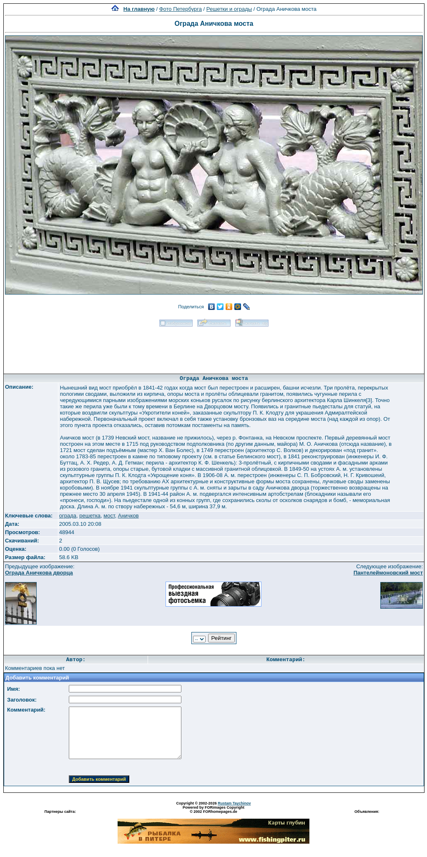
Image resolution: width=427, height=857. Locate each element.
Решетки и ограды (229, 9)
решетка (89, 515)
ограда (67, 515)
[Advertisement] (214, 347)
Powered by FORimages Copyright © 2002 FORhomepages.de (213, 809)
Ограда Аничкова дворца (39, 573)
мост (109, 515)
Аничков (128, 515)
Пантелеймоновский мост (388, 573)
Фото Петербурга (180, 9)
